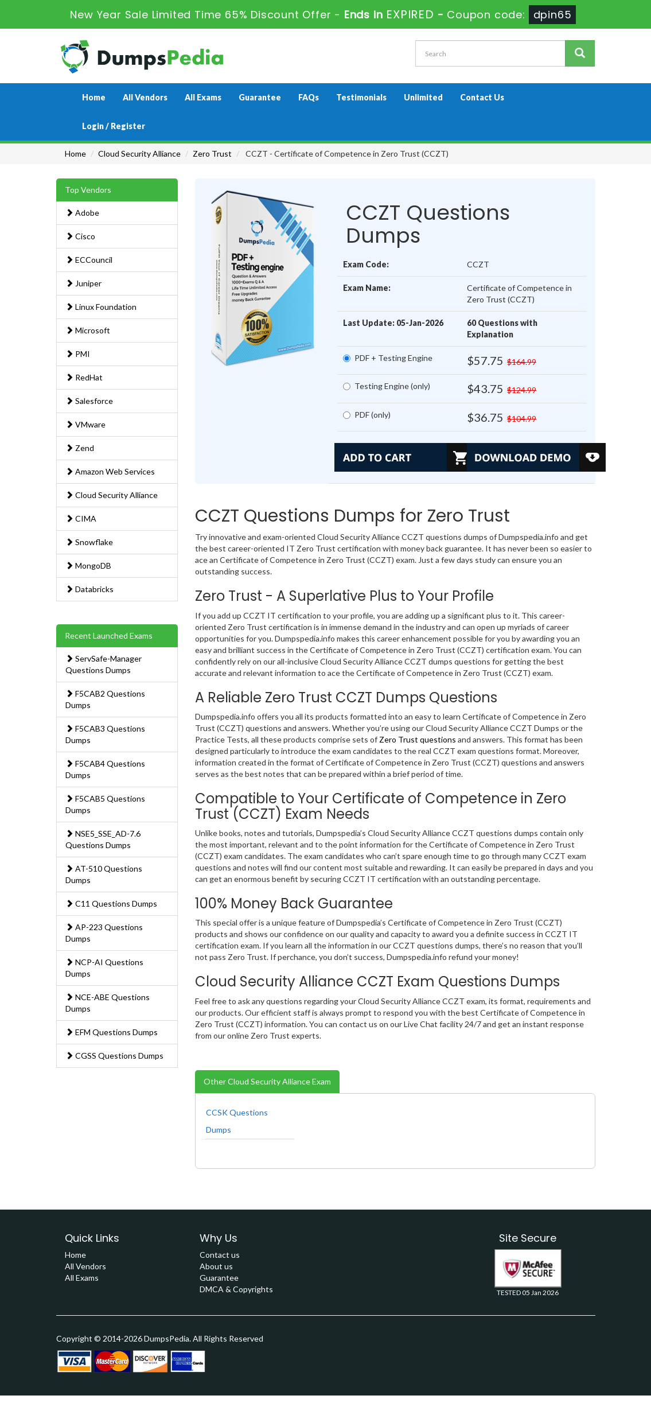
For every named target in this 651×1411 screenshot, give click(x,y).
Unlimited (423, 97)
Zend (79, 448)
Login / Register (113, 126)
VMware (85, 424)
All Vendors (145, 97)
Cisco (80, 236)
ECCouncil (88, 260)
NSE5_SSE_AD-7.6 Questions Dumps (103, 839)
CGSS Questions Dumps (114, 1055)
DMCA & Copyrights (236, 1289)
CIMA (80, 518)
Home (94, 97)
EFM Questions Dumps (111, 1032)
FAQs (308, 97)
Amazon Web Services (110, 471)
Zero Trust (212, 153)
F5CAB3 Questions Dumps (105, 734)
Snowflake (89, 542)
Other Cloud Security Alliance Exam (267, 1081)
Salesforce (89, 401)
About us (216, 1266)
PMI (77, 354)
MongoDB (88, 565)
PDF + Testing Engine (387, 358)
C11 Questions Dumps (111, 903)
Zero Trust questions (417, 739)
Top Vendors (88, 190)
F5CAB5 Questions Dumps (105, 804)
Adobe (82, 212)
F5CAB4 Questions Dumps (105, 769)
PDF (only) (367, 414)
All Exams (203, 97)
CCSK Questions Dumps (237, 1120)
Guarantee (260, 97)
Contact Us (482, 97)
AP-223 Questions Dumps (104, 932)
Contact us (220, 1255)
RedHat (84, 377)
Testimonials (361, 97)
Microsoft (87, 330)
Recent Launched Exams (109, 635)
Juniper (83, 283)
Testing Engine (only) (386, 386)
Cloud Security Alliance (139, 153)
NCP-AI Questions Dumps (104, 967)
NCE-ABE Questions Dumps (107, 1002)
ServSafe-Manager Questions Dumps (103, 664)
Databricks (89, 589)
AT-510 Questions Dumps (103, 874)
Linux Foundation (101, 307)
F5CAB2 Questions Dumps (105, 699)
